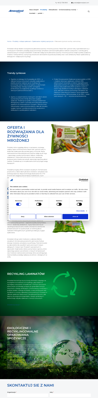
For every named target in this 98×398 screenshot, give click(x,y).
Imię (51, 392)
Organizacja (11, 392)
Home (9, 41)
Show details (80, 211)
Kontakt (32, 13)
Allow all (75, 216)
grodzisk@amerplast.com (80, 3)
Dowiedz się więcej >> (37, 368)
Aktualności (53, 9)
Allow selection (49, 216)
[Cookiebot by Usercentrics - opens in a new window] (80, 180)
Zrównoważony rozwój (68, 9)
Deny (22, 216)
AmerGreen (33, 360)
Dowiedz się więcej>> (13, 305)
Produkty (44, 9)
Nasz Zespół (34, 9)
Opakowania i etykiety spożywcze (42, 41)
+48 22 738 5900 (62, 3)
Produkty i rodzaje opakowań (22, 41)
